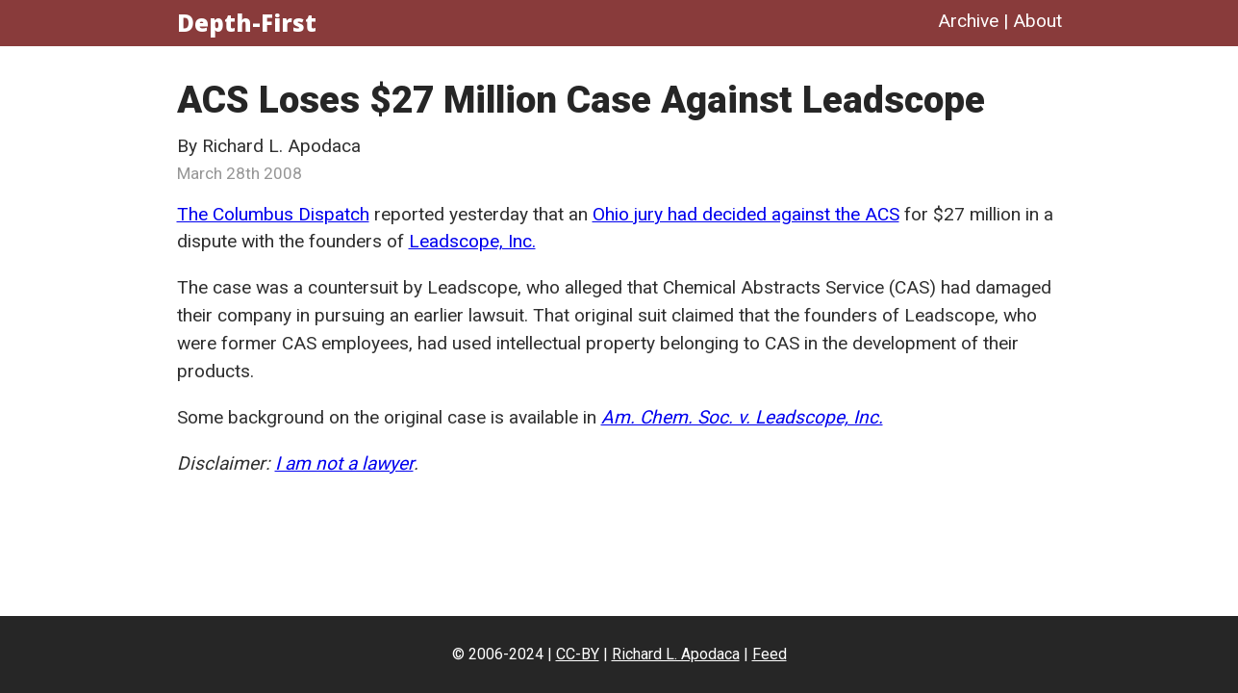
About (1037, 21)
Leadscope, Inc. (472, 241)
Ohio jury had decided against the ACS (746, 214)
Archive (968, 21)
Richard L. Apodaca (676, 654)
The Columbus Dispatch (273, 214)
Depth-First (246, 22)
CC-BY (577, 654)
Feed (769, 654)
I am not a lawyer (344, 463)
